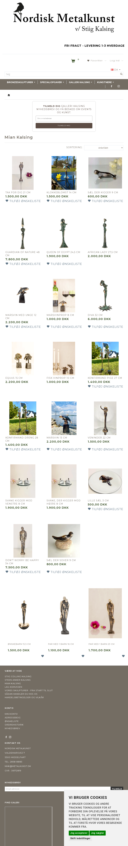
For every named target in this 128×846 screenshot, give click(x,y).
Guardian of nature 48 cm (21, 251)
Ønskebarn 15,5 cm (19, 637)
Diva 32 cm (96, 310)
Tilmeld (117, 781)
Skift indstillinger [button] (80, 838)
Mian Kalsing (13, 676)
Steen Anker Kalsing (18, 673)
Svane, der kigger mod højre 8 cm (60, 496)
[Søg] (121, 74)
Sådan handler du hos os (21, 687)
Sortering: (74, 147)
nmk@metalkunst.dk (18, 759)
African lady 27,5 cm (103, 249)
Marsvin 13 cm (57, 433)
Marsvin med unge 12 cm (21, 312)
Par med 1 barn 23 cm (102, 637)
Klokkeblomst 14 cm (62, 190)
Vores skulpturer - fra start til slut (29, 683)
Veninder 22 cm (100, 433)
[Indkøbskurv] (75, 61)
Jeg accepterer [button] (78, 833)
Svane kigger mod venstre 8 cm (19, 496)
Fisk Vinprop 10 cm (61, 372)
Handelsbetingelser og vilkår (24, 690)
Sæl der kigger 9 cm (104, 190)
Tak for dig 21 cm (18, 190)
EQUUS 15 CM (14, 372)
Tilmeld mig (64, 126)
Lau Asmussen (13, 680)
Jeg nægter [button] (97, 833)
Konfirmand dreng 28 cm (22, 435)
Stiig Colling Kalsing (18, 669)
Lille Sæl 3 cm (99, 494)
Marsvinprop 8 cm (61, 310)
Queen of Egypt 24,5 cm (61, 251)
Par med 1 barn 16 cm (61, 637)
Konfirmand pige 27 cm (103, 374)
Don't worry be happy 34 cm (18, 555)
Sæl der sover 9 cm (62, 553)
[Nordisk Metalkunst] (64, 18)
